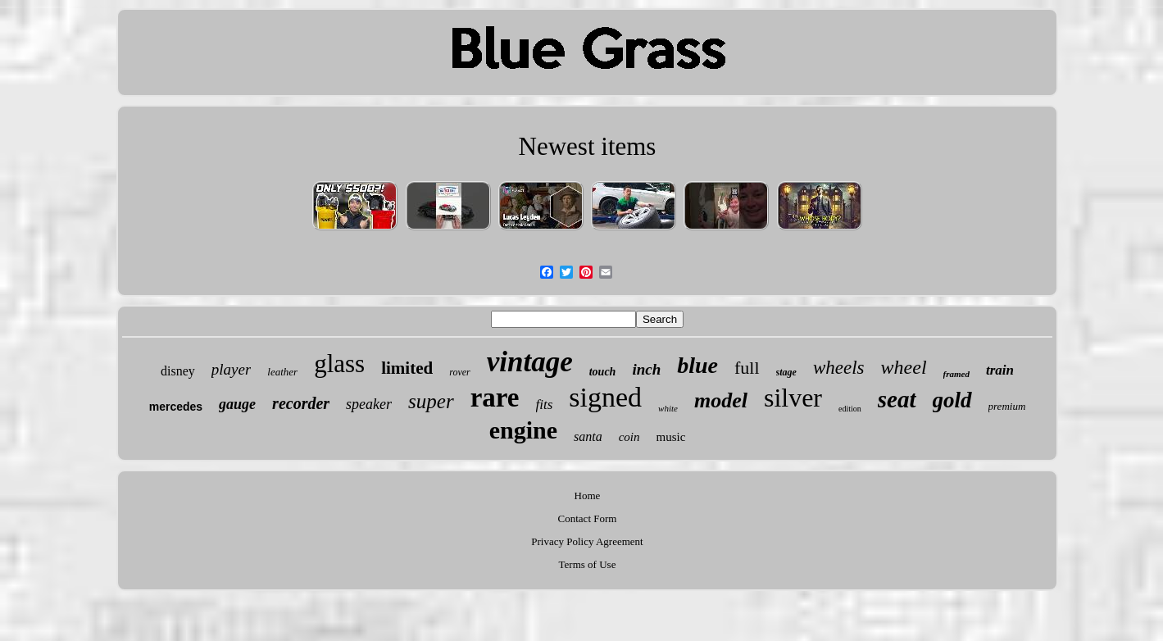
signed (605, 397)
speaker (369, 404)
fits (544, 404)
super (431, 401)
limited (407, 368)
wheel (904, 367)
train (1000, 370)
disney (178, 371)
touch (602, 372)
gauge (237, 404)
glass (339, 363)
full (747, 367)
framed (956, 374)
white (668, 408)
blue (697, 365)
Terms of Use (587, 564)
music (671, 436)
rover (459, 372)
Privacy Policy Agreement (587, 541)
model (720, 400)
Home (588, 495)
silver (793, 397)
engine (523, 429)
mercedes (175, 406)
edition (849, 408)
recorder (300, 403)
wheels (839, 367)
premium (1007, 406)
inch (646, 369)
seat (897, 399)
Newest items (587, 146)
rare (495, 397)
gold (952, 400)
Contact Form (587, 518)
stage (786, 372)
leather (282, 372)
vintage (530, 362)
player (231, 369)
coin (629, 436)
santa (588, 436)
